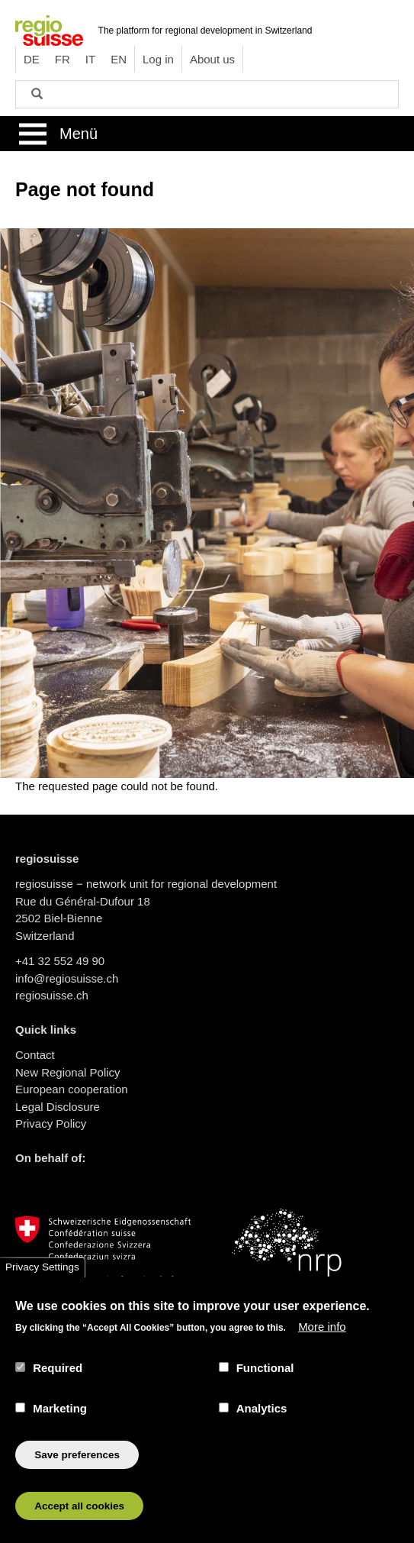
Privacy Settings (42, 1287)
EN (119, 59)
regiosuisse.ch (51, 995)
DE (32, 59)
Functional (265, 1387)
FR (62, 59)
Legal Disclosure (57, 1106)
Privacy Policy (50, 1123)
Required (57, 1387)
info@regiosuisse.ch (66, 978)
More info (322, 1347)
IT (90, 59)
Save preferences (77, 1474)
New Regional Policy (67, 1072)
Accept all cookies (79, 1526)
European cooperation (71, 1089)
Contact (35, 1054)
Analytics (261, 1428)
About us (212, 59)
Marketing (60, 1428)
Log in (158, 59)
